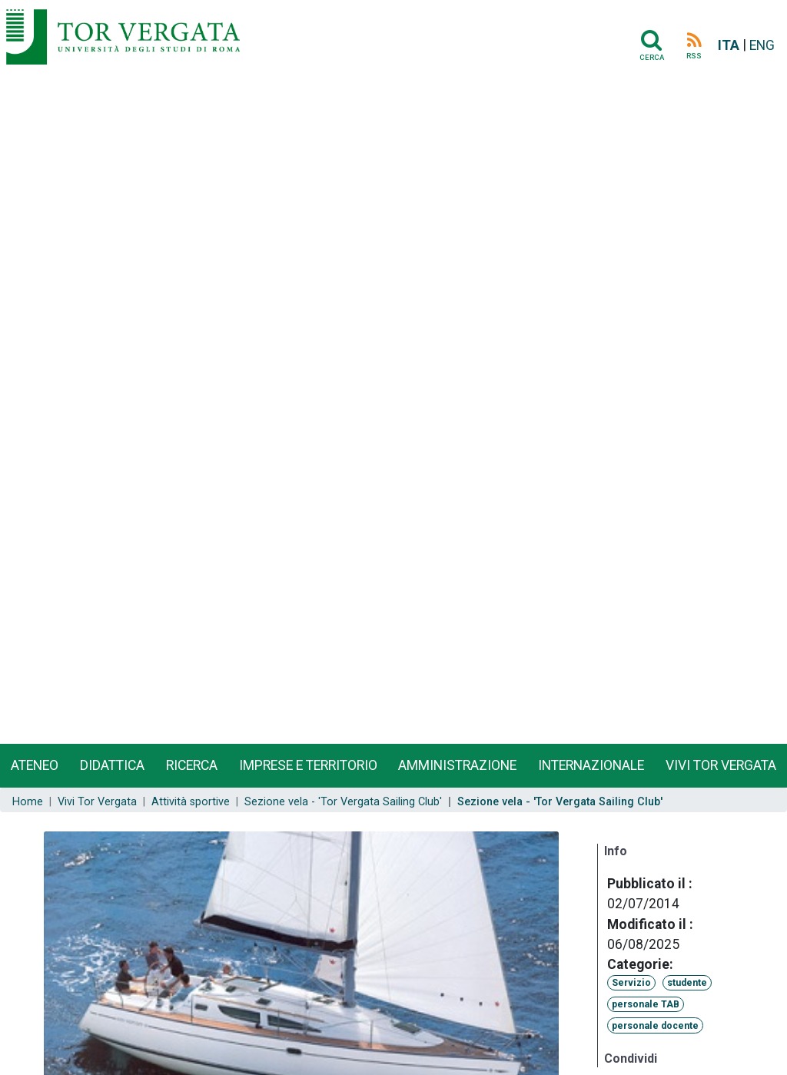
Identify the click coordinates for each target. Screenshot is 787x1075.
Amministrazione (457, 765)
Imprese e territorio (308, 765)
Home (27, 801)
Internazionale (591, 765)
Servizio (631, 982)
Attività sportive (190, 801)
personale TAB (645, 1004)
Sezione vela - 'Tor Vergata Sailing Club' (343, 801)
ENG (762, 45)
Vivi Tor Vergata (97, 801)
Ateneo (34, 765)
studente (687, 982)
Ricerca (192, 765)
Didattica (112, 765)
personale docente (655, 1025)
